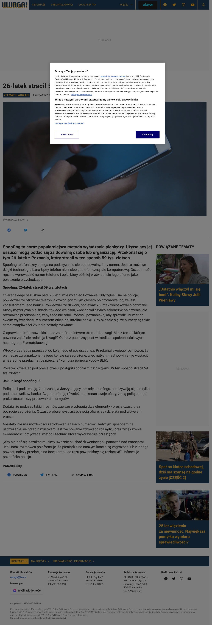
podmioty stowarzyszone (113, 76)
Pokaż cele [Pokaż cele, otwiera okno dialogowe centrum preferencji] (67, 134)
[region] (107, 103)
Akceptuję (147, 134)
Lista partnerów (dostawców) (69, 123)
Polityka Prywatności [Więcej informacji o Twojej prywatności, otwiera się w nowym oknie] (81, 94)
